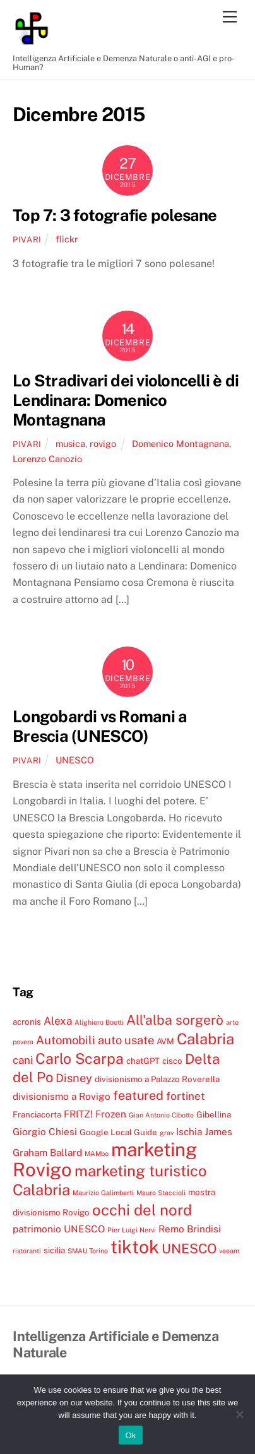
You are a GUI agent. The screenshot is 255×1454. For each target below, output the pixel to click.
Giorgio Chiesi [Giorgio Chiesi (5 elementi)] (45, 1131)
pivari (27, 239)
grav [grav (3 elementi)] (167, 1132)
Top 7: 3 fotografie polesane (115, 215)
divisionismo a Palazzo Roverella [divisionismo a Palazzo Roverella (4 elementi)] (157, 1079)
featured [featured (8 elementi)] (138, 1095)
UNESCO (75, 759)
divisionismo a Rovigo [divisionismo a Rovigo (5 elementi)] (61, 1096)
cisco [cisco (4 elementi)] (172, 1061)
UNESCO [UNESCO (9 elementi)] (189, 1248)
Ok (130, 1435)
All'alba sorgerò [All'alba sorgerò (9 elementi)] (174, 1020)
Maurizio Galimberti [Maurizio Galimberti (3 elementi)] (103, 1192)
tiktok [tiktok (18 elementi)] (134, 1246)
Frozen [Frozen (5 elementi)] (110, 1113)
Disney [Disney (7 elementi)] (74, 1078)
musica (70, 443)
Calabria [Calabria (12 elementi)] (205, 1038)
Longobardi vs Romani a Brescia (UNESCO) (100, 726)
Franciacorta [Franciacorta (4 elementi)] (37, 1114)
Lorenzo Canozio (47, 458)
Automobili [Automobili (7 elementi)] (65, 1040)
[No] (239, 1414)
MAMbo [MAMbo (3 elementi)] (97, 1153)
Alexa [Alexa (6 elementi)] (58, 1021)
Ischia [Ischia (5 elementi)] (189, 1131)
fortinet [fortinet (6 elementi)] (185, 1096)
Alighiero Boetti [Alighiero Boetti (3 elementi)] (99, 1022)
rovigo (103, 443)
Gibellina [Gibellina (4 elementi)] (213, 1114)
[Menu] (229, 17)
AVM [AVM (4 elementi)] (165, 1041)
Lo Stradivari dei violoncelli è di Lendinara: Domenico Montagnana (126, 400)
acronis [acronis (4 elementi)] (27, 1021)
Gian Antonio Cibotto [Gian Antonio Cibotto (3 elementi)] (161, 1115)
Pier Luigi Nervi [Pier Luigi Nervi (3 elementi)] (131, 1230)
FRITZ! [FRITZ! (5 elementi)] (78, 1113)
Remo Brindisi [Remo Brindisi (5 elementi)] (189, 1228)
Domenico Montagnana (180, 443)
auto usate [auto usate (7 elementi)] (126, 1040)
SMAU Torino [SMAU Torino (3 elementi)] (88, 1250)
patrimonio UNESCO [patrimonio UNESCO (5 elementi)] (59, 1228)
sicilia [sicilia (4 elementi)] (54, 1250)
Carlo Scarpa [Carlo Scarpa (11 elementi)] (79, 1058)
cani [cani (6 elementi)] (23, 1060)
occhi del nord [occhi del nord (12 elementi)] (142, 1210)
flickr (67, 239)
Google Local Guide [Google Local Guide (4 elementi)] (118, 1132)
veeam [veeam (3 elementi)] (229, 1250)
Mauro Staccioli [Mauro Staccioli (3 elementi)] (161, 1192)
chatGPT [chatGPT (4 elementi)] (143, 1061)
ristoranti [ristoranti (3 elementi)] (27, 1250)
